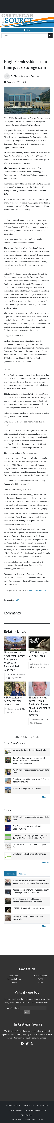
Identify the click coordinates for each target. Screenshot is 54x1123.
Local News (13, 976)
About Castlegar (27, 1115)
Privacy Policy (42, 1105)
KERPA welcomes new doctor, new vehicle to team (13, 701)
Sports (40, 982)
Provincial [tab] (10, 874)
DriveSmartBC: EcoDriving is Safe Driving (29, 854)
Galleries (13, 982)
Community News (14, 979)
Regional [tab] (22, 874)
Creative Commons (15, 1110)
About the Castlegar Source (36, 1110)
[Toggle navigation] (27, 30)
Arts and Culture (40, 976)
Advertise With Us (13, 1105)
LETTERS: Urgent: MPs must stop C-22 (38, 656)
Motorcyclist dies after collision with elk (29, 750)
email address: (13, 1008)
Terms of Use (28, 1105)
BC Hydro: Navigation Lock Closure (27, 788)
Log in (41, 1119)
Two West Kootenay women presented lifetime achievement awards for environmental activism (29, 761)
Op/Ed (18, 600)
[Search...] (24, 35)
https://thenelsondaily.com (39, 590)
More (45, 797)
